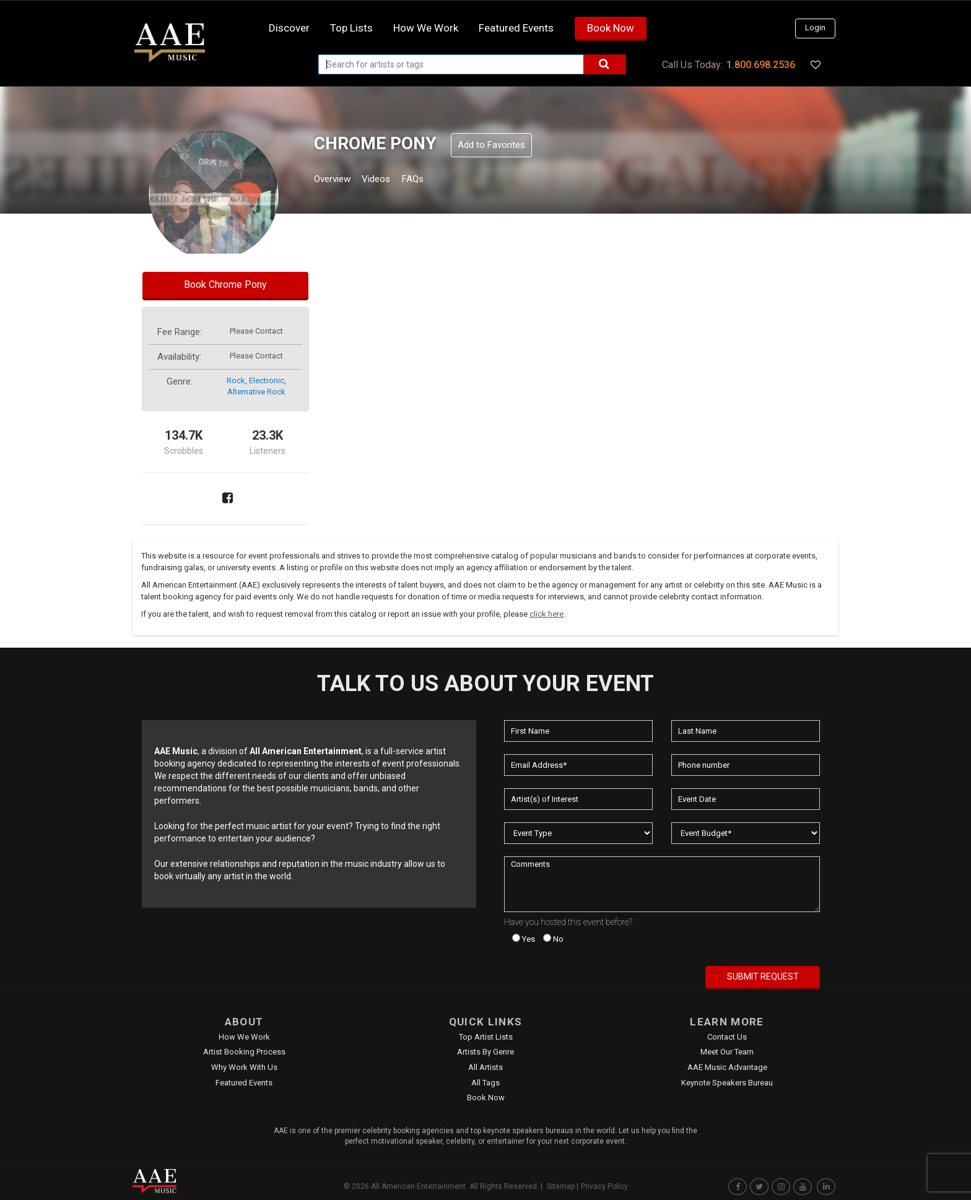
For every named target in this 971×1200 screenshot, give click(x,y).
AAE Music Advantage (727, 1067)
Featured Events (516, 28)
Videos (391, 180)
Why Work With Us (244, 1067)
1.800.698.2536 (760, 65)
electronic (266, 380)
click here (546, 614)
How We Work (244, 1036)
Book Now (610, 28)
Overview (337, 180)
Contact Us (727, 1036)
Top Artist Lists (486, 1036)
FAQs (435, 180)
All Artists (485, 1067)
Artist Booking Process (244, 1051)
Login (815, 27)
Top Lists (351, 28)
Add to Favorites (491, 144)
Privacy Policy (604, 1186)
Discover (289, 28)
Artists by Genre (485, 1051)
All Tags (485, 1082)
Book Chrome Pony (225, 284)
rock (236, 380)
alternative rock (256, 391)
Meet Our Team (727, 1051)
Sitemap (561, 1186)
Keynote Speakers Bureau (727, 1082)
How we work (425, 28)
